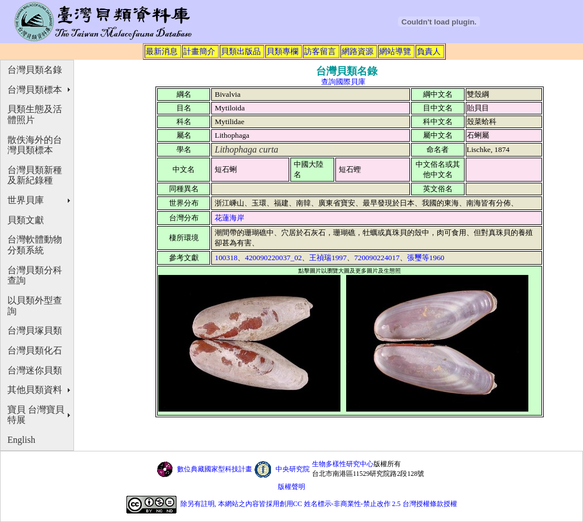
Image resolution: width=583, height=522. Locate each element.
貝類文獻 (25, 220)
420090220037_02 (273, 257)
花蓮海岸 (229, 217)
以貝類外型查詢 (34, 305)
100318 (226, 257)
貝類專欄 (282, 51)
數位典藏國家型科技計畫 (214, 469)
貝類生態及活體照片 (34, 114)
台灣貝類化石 (34, 350)
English (21, 440)
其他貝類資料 (34, 389)
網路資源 (357, 51)
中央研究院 (293, 469)
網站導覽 (395, 51)
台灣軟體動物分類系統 (34, 245)
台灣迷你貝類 (34, 370)
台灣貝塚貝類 (34, 330)
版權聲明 (291, 487)
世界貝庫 (25, 200)
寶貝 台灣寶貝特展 (35, 415)
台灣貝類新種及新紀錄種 (34, 175)
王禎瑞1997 (328, 257)
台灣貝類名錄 (34, 70)
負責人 (429, 51)
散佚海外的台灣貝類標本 (34, 145)
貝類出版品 (241, 51)
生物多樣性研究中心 (342, 464)
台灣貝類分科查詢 (34, 275)
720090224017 (377, 257)
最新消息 (162, 51)
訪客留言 (320, 51)
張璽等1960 (426, 257)
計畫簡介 (199, 51)
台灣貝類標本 (34, 89)
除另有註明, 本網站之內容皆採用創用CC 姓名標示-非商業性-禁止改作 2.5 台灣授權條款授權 (318, 504)
